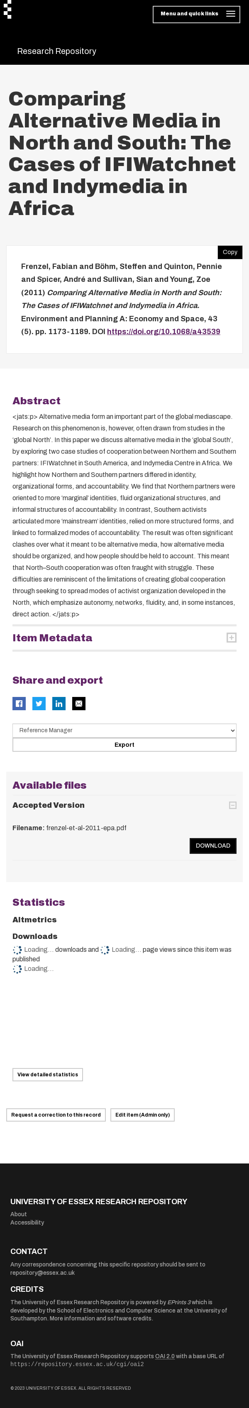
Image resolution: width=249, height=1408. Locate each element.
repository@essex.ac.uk (42, 1273)
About (18, 1214)
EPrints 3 (178, 1302)
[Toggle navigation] (196, 14)
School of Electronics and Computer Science (116, 1311)
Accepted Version (48, 805)
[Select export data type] (124, 731)
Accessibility (27, 1223)
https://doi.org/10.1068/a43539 (163, 332)
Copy (227, 250)
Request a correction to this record (56, 1115)
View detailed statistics (47, 1075)
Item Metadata (52, 638)
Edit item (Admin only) (142, 1115)
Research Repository (56, 51)
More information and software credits (100, 1318)
